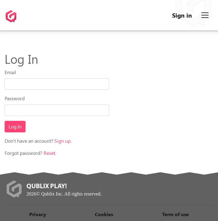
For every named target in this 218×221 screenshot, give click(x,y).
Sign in (182, 15)
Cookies (104, 214)
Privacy (37, 214)
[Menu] (205, 15)
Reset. (49, 153)
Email (10, 72)
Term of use (175, 214)
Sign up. (62, 141)
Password (15, 98)
